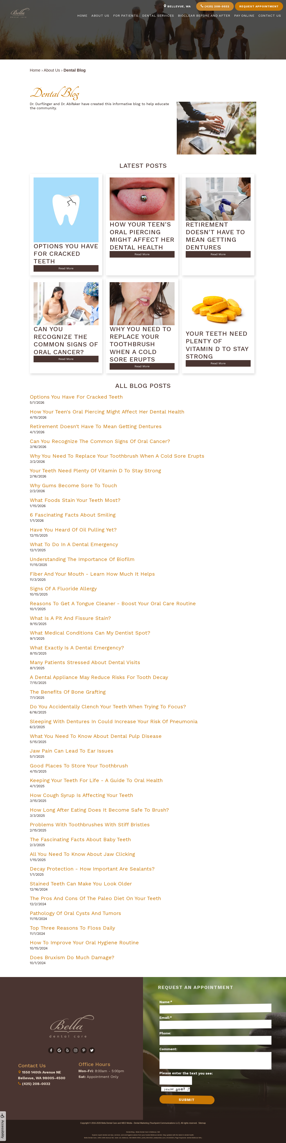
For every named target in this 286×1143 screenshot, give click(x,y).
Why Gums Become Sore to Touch (73, 485)
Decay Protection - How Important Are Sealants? (92, 869)
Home (82, 15)
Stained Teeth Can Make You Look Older (81, 884)
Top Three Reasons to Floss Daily (72, 928)
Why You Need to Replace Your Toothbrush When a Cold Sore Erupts (117, 456)
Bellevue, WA (177, 6)
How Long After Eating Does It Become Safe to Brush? (99, 810)
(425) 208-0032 (215, 6)
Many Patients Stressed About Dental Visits (85, 662)
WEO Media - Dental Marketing (135, 1123)
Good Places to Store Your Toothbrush (79, 766)
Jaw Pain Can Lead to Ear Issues (71, 751)
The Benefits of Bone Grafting (68, 692)
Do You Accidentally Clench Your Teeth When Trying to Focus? (108, 707)
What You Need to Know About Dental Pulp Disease (96, 736)
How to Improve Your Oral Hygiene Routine (84, 942)
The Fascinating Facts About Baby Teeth (80, 839)
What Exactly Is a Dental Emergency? (77, 648)
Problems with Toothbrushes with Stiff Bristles (90, 825)
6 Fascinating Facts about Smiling (73, 515)
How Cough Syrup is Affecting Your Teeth (81, 795)
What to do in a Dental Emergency (74, 544)
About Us (100, 15)
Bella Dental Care (109, 1123)
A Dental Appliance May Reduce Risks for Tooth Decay (99, 677)
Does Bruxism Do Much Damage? (72, 957)
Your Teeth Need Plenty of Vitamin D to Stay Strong (95, 471)
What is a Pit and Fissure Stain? (70, 618)
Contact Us (269, 15)
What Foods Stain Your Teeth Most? (75, 500)
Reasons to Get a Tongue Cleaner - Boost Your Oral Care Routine (113, 603)
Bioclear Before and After (204, 15)
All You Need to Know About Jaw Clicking (82, 854)
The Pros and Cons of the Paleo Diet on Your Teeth (95, 898)
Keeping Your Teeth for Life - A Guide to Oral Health (96, 780)
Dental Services (158, 15)
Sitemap (202, 1123)
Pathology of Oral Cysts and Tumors (75, 913)
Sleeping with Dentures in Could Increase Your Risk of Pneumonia (114, 721)
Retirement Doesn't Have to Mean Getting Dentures (96, 426)
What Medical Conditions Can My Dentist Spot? (90, 633)
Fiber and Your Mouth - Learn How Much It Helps (92, 574)
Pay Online (244, 15)
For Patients (125, 15)
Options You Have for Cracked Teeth (76, 397)
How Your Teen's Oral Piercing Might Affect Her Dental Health (107, 412)
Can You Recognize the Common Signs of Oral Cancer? (100, 441)
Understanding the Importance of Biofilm (82, 559)
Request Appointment (259, 6)
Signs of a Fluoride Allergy (63, 589)
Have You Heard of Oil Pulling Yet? (73, 530)
